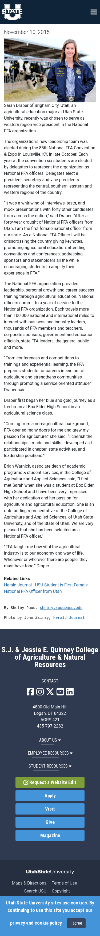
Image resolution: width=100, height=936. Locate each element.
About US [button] (50, 740)
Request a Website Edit (50, 782)
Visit (50, 809)
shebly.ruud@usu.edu (61, 608)
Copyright (61, 891)
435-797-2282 (50, 726)
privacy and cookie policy (35, 923)
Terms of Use (64, 883)
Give (50, 822)
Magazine (50, 835)
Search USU (35, 891)
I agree (76, 923)
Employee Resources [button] (50, 753)
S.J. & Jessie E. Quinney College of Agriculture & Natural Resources (50, 657)
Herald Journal (69, 618)
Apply (50, 796)
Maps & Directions (29, 883)
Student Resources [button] (50, 766)
